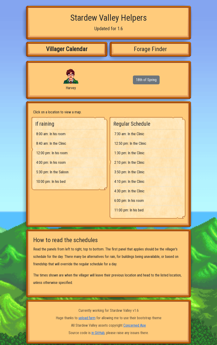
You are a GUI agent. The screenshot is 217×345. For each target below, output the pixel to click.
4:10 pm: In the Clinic (129, 181)
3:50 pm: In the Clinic (129, 172)
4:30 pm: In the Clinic (129, 191)
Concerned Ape (134, 325)
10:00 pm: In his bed (51, 181)
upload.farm (87, 318)
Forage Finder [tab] (150, 49)
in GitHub (98, 333)
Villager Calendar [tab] (66, 49)
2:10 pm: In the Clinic (129, 162)
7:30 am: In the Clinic (129, 134)
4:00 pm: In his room (51, 162)
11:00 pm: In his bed (129, 210)
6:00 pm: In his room (129, 200)
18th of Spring (146, 80)
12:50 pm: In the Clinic (130, 143)
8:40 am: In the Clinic (51, 143)
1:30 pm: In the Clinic (129, 153)
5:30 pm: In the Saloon (52, 172)
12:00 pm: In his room (52, 153)
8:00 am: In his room (51, 134)
